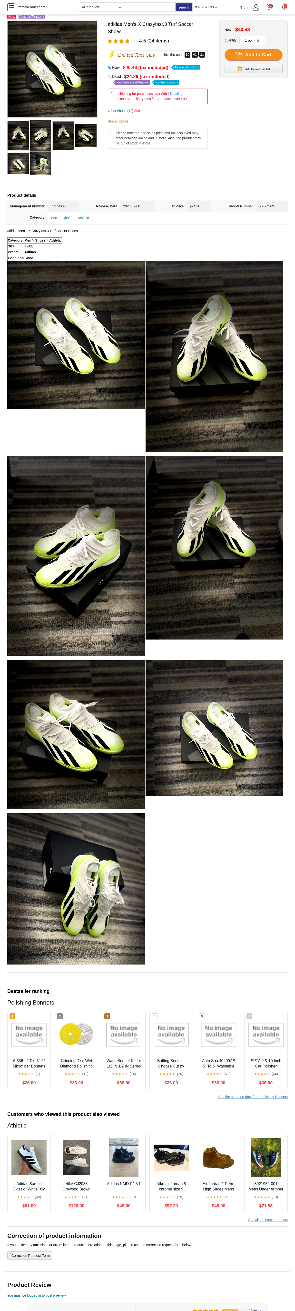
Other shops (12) (125, 111)
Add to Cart (254, 55)
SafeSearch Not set (206, 7)
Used (145, 79)
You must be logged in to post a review (36, 1295)
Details (175, 94)
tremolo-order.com (31, 7)
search (183, 7)
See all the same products (268, 1220)
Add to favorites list (253, 68)
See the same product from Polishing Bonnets (253, 1097)
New (156, 67)
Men (53, 218)
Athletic (83, 218)
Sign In (246, 7)
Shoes (67, 218)
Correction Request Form (30, 1255)
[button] (284, 6)
